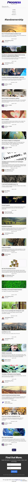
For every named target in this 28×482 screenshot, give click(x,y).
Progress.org (17, 479)
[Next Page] (14, 450)
